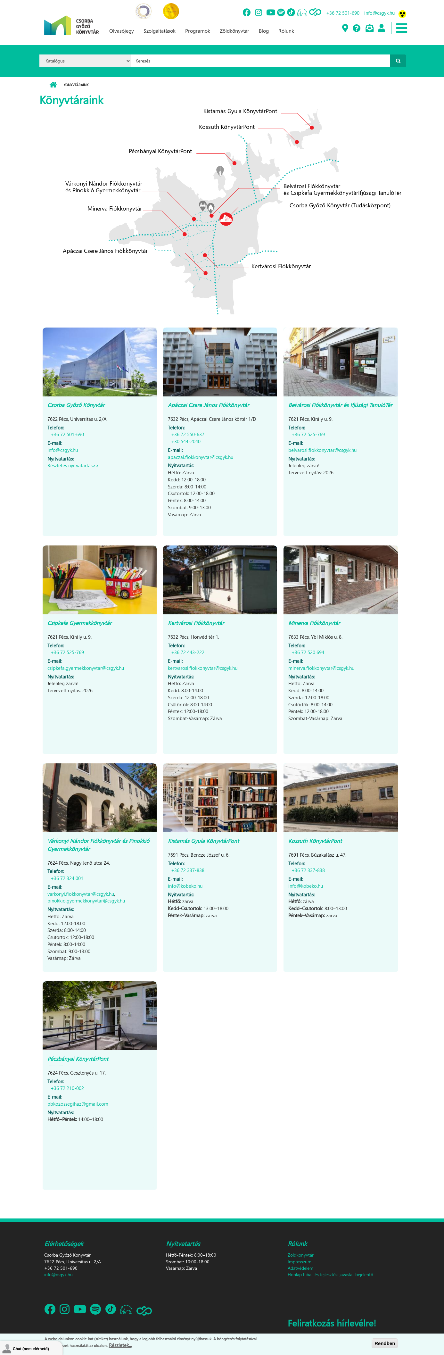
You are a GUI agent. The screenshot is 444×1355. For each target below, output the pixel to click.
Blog (264, 30)
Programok (197, 30)
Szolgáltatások (160, 30)
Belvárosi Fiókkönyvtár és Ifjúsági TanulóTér (340, 405)
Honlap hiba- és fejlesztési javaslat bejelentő (330, 1274)
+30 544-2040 (186, 441)
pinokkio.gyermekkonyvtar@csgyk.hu (86, 900)
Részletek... (120, 1346)
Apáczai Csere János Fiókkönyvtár (208, 405)
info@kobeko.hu (185, 886)
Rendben (384, 1344)
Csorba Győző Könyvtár (75, 405)
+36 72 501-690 (342, 13)
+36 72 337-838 (187, 870)
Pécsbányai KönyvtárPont (77, 1058)
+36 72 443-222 (187, 652)
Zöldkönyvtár (234, 30)
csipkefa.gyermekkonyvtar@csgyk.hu (85, 668)
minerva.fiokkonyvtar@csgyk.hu (321, 668)
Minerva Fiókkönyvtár (314, 623)
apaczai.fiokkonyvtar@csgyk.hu (200, 457)
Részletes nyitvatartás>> (73, 465)
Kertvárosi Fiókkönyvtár (196, 623)
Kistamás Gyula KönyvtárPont (203, 840)
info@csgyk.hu (379, 13)
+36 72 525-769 (308, 434)
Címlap (53, 85)
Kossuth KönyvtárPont (315, 840)
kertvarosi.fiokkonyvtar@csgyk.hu (202, 668)
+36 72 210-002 (67, 1088)
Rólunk (286, 30)
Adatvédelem (300, 1268)
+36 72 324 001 (67, 878)
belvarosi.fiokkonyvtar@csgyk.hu (322, 450)
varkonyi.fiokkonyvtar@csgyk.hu (80, 894)
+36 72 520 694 (308, 652)
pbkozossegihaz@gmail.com (77, 1104)
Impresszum (299, 1262)
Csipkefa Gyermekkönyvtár (79, 623)
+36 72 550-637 (187, 434)
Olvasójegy (121, 30)
